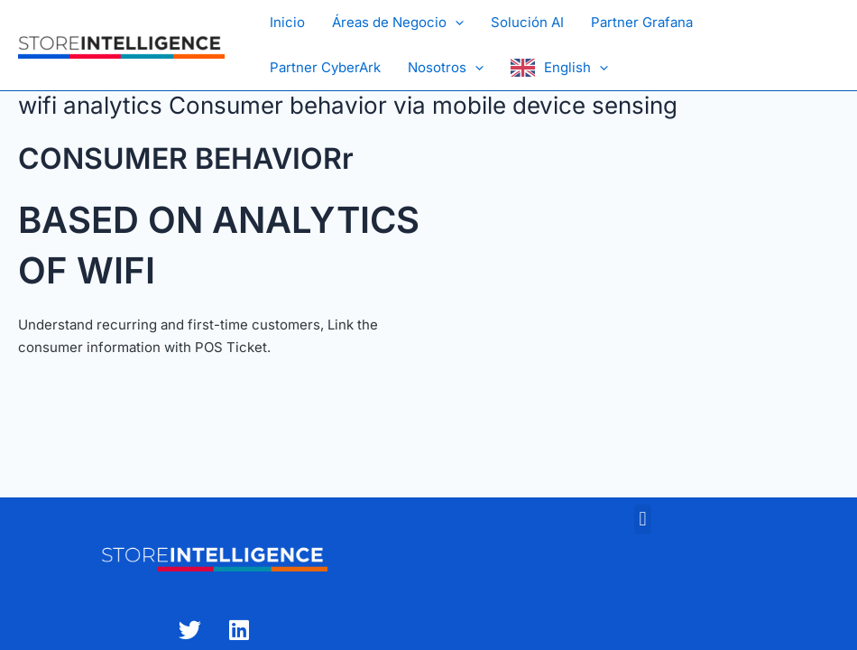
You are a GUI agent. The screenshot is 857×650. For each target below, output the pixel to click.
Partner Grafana (642, 22)
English (576, 67)
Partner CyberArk (325, 67)
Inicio (287, 22)
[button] (455, 22)
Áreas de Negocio (398, 22)
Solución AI (527, 22)
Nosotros (446, 67)
